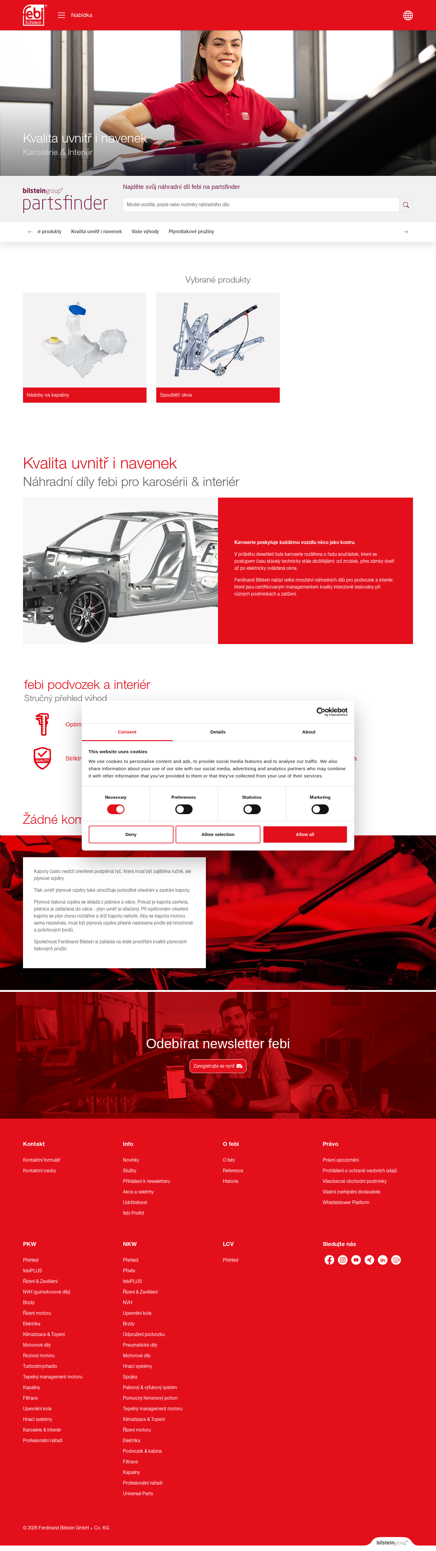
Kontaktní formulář (41, 1160)
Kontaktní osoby (39, 1170)
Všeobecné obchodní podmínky (355, 1181)
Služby (129, 1170)
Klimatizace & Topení (44, 1334)
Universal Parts (138, 1493)
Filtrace (30, 1398)
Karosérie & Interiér (42, 1430)
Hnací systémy (37, 1419)
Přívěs (129, 1270)
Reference (233, 1170)
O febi (231, 1144)
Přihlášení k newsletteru (146, 1181)
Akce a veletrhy (138, 1192)
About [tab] (308, 731)
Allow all (305, 834)
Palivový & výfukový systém (150, 1387)
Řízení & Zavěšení (40, 1281)
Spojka (130, 1377)
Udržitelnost (135, 1202)
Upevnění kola (37, 1408)
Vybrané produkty (42, 231)
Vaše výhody (145, 231)
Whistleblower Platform (346, 1202)
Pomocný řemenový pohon (150, 1398)
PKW (29, 1244)
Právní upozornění (341, 1160)
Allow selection (217, 834)
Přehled (30, 1260)
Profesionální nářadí (42, 1440)
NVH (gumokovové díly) (46, 1292)
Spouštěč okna (176, 395)
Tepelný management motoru (52, 1377)
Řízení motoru (37, 1313)
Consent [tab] (127, 731)
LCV (228, 1244)
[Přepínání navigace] (74, 15)
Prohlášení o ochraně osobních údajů (360, 1170)
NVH (127, 1302)
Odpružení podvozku (144, 1334)
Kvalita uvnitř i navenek (96, 231)
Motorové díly (37, 1345)
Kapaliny (31, 1387)
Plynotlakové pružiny (191, 231)
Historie (230, 1181)
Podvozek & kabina (142, 1451)
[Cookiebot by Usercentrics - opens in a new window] (321, 712)
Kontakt (34, 1144)
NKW (130, 1244)
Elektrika (31, 1323)
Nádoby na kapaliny (48, 395)
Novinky (131, 1160)
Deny (131, 834)
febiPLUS (32, 1270)
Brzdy (29, 1302)
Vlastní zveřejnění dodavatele (351, 1192)
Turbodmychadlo (40, 1366)
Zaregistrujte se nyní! (218, 1066)
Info (128, 1144)
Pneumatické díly (140, 1345)
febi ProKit (133, 1213)
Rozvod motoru (38, 1355)
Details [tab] (218, 731)
